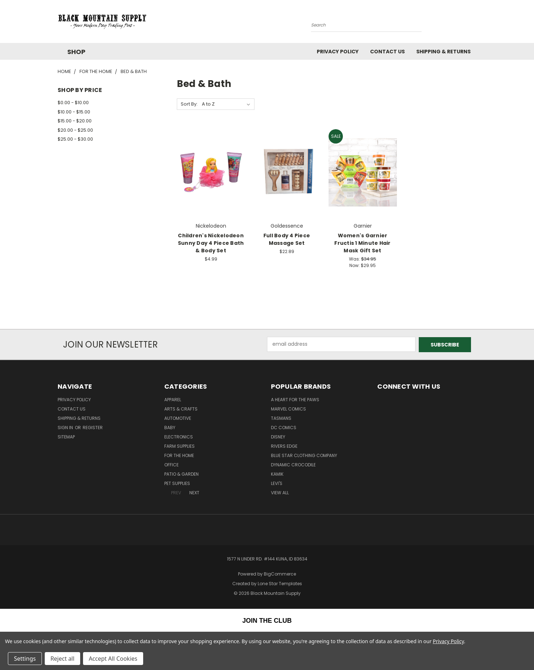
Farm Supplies (179, 446)
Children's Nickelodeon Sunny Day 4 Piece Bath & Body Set (211, 243)
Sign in (66, 427)
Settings (25, 658)
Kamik (277, 474)
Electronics (178, 436)
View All (280, 492)
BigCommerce (280, 574)
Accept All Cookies (113, 658)
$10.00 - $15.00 (74, 111)
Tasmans (281, 418)
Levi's (276, 483)
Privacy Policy (338, 51)
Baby (169, 427)
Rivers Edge (284, 446)
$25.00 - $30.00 (75, 139)
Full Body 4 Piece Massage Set (286, 239)
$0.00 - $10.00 (73, 102)
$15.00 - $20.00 (75, 120)
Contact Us (387, 51)
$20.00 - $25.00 (75, 130)
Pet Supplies (177, 483)
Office (171, 464)
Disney (278, 436)
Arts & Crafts (181, 409)
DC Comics (283, 427)
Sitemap (66, 436)
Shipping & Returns (443, 51)
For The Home (179, 455)
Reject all (62, 658)
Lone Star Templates (280, 583)
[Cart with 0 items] (474, 23)
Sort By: (189, 104)
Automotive (177, 418)
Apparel (172, 399)
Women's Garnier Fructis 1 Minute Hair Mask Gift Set (362, 243)
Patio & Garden (181, 474)
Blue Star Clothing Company (304, 455)
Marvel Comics (288, 409)
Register (93, 427)
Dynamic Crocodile (293, 464)
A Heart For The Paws (295, 399)
